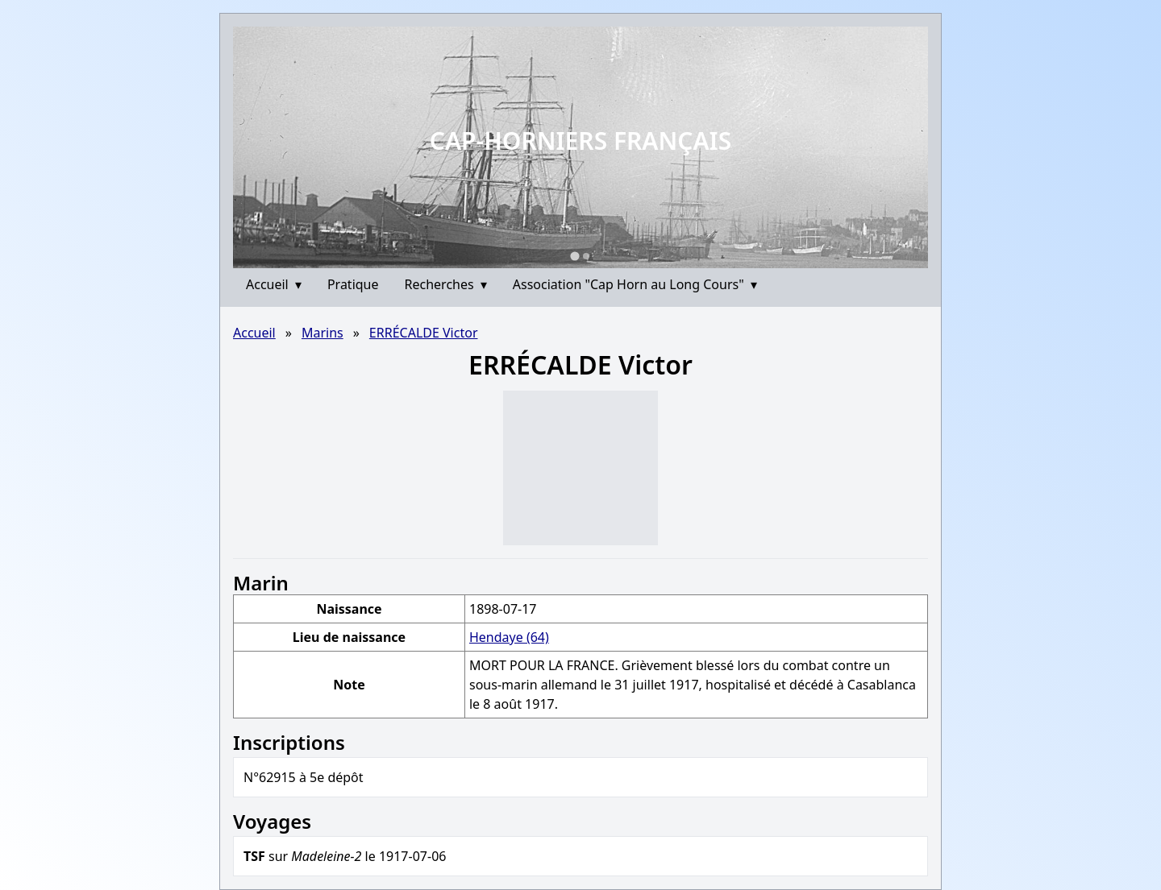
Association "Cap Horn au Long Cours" (635, 284)
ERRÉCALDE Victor (423, 333)
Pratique (353, 284)
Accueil (274, 284)
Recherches (446, 284)
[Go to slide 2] (586, 256)
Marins (322, 333)
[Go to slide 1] (574, 255)
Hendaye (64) (509, 637)
